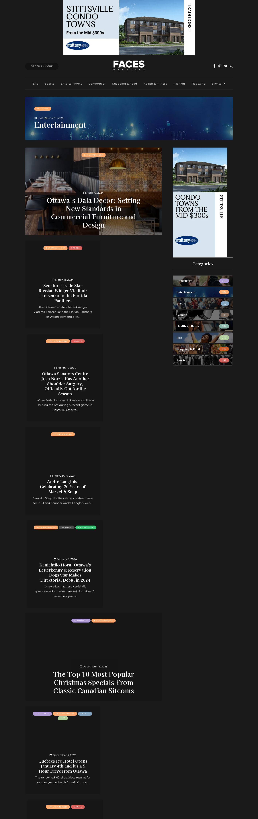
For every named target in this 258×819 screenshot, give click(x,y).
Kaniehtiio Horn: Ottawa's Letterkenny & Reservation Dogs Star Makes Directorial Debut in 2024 (129, 383)
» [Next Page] (126, 711)
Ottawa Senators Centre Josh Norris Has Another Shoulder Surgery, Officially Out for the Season (129, 290)
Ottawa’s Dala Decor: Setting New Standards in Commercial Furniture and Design (93, 212)
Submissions (110, 765)
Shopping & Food (124, 83)
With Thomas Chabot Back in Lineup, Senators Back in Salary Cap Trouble (58, 665)
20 (110, 711)
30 (115, 711)
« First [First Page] (48, 711)
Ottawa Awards (112, 775)
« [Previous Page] (60, 711)
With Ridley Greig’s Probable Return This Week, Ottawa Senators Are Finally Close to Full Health (129, 569)
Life (35, 83)
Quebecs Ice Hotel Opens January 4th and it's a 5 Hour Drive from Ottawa (58, 572)
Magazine (198, 83)
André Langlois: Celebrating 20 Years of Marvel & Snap (58, 388)
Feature (141, 341)
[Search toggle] (231, 66)
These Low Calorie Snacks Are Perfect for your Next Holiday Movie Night (129, 665)
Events (216, 83)
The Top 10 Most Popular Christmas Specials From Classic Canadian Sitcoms (93, 496)
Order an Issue (112, 760)
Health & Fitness (155, 83)
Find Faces (109, 770)
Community (97, 83)
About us (108, 751)
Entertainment (71, 83)
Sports (49, 83)
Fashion (179, 83)
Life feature (129, 345)
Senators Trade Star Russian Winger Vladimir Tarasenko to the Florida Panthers (58, 292)
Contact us (109, 756)
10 (104, 711)
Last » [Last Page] (139, 711)
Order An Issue (42, 66)
